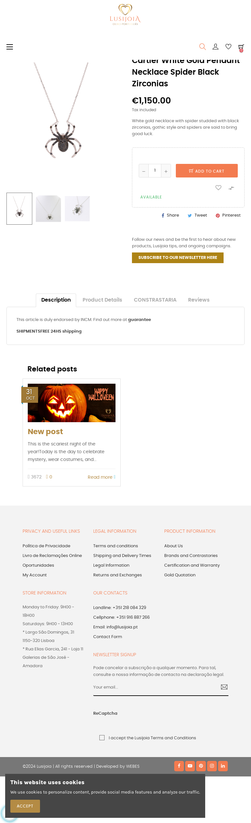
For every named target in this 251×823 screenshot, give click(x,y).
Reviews (199, 300)
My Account (35, 575)
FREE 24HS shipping (61, 331)
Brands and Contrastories (191, 556)
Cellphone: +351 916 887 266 (121, 617)
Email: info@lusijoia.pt (115, 627)
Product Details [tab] (102, 300)
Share (173, 215)
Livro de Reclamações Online (52, 556)
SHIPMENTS (28, 331)
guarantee (139, 320)
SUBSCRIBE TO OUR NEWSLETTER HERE (177, 258)
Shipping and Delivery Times (122, 556)
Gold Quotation (180, 575)
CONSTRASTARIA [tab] (155, 300)
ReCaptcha (105, 713)
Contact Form (107, 637)
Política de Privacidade (46, 546)
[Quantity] (155, 170)
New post (45, 432)
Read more (101, 477)
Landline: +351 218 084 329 (119, 608)
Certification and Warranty (192, 565)
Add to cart (207, 171)
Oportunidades (38, 565)
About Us (173, 546)
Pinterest (231, 215)
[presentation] (167, 717)
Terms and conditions (115, 546)
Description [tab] (56, 300)
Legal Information (111, 565)
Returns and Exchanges (117, 575)
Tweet (201, 215)
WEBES (132, 766)
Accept (25, 806)
